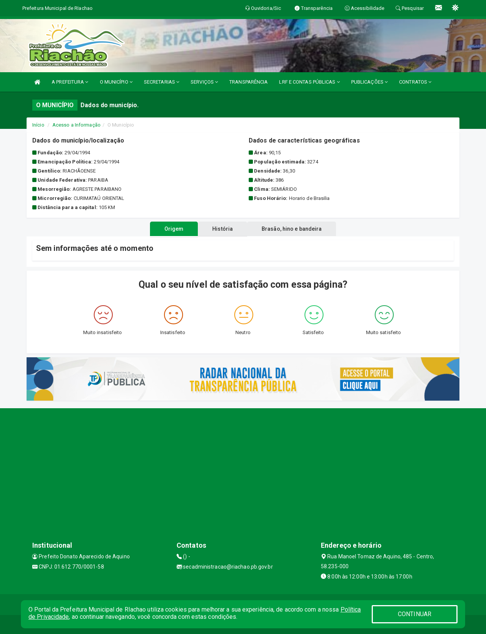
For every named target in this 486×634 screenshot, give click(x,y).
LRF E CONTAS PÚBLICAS (309, 82)
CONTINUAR (414, 614)
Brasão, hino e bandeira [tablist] (295, 229)
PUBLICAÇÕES (369, 82)
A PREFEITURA (70, 82)
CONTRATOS (415, 82)
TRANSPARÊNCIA (248, 82)
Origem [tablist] (171, 229)
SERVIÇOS (204, 82)
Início (38, 125)
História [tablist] (222, 229)
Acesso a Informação (76, 125)
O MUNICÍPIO (116, 82)
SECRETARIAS (161, 82)
